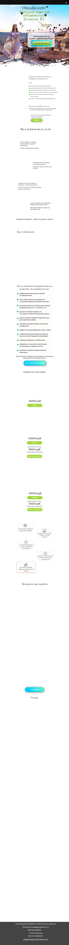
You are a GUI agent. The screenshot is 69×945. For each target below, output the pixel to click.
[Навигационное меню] (66, 2)
